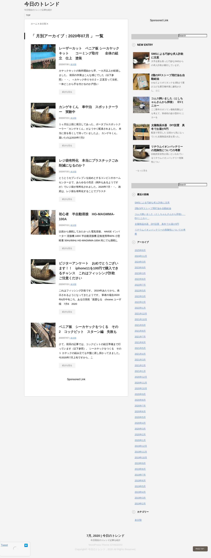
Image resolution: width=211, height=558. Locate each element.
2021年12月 (141, 313)
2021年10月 (141, 319)
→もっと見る (141, 170)
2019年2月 (140, 503)
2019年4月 (140, 492)
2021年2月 (140, 365)
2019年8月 (140, 469)
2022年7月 (140, 285)
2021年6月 (140, 342)
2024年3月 (140, 261)
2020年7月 (140, 405)
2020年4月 (140, 423)
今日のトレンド (42, 4)
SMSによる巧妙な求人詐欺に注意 (152, 202)
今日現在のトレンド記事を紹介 (105, 540)
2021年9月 (140, 325)
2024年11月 (141, 256)
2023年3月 (140, 273)
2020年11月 (141, 382)
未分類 (73, 64)
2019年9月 (140, 463)
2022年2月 (140, 302)
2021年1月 (140, 371)
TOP (28, 15)
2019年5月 (140, 486)
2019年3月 (140, 497)
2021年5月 (140, 348)
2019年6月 (140, 480)
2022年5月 (140, 290)
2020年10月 (141, 388)
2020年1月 (140, 440)
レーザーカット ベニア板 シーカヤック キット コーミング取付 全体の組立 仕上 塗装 (90, 53)
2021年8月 (140, 331)
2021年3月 (140, 359)
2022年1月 (140, 308)
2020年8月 (140, 400)
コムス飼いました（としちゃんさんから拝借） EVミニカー (167, 102)
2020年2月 (140, 434)
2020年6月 (140, 411)
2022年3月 (140, 296)
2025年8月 (140, 250)
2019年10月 (141, 457)
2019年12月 (141, 446)
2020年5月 (140, 417)
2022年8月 (140, 279)
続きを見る (67, 92)
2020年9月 (140, 394)
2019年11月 (141, 451)
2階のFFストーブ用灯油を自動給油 (153, 208)
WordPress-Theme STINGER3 (105, 544)
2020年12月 (141, 377)
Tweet (4, 545)
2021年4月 (140, 354)
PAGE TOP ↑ (200, 549)
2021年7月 (140, 336)
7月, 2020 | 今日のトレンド (105, 535)
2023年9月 (140, 267)
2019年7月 (140, 474)
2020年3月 (140, 428)
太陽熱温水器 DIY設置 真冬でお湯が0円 (157, 224)
